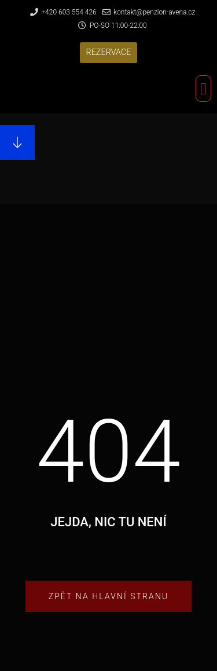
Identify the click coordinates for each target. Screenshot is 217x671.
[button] (108, 52)
